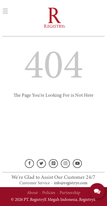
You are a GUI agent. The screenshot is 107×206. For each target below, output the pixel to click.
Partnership (70, 193)
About (32, 193)
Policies (48, 193)
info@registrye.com (70, 183)
